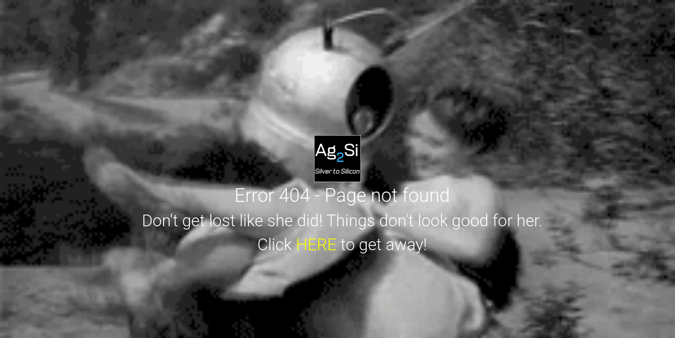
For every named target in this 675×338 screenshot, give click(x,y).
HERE (316, 244)
